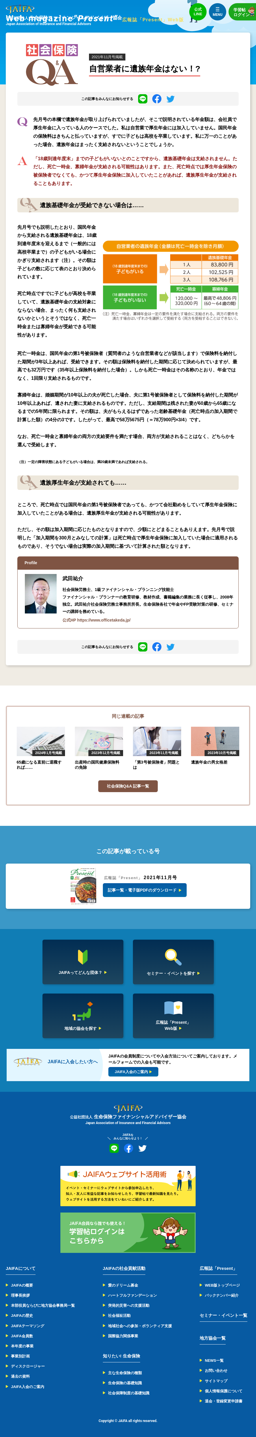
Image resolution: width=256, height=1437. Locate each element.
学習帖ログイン (244, 11)
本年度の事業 (22, 1346)
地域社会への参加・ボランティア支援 (140, 1326)
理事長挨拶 (20, 1295)
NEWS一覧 (214, 1360)
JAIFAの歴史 (22, 1315)
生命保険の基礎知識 (125, 1383)
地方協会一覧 (213, 1338)
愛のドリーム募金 (123, 1285)
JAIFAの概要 (22, 1285)
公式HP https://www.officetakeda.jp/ (96, 620)
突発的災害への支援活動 (128, 1305)
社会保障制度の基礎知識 (128, 1393)
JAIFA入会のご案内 (27, 1387)
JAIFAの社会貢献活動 (124, 1268)
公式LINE (198, 11)
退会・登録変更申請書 (223, 1401)
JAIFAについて (21, 1268)
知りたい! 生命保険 (121, 1355)
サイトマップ (216, 1381)
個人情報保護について (223, 1391)
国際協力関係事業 (123, 1336)
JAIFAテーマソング (27, 1326)
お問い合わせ (216, 1370)
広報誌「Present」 (218, 1268)
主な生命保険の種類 (125, 1373)
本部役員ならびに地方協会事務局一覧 (43, 1305)
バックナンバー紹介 (222, 1295)
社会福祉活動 (119, 1315)
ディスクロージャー (28, 1366)
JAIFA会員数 (22, 1336)
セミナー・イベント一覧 (223, 1315)
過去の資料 (20, 1376)
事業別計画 (20, 1356)
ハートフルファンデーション (132, 1295)
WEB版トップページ (222, 1285)
